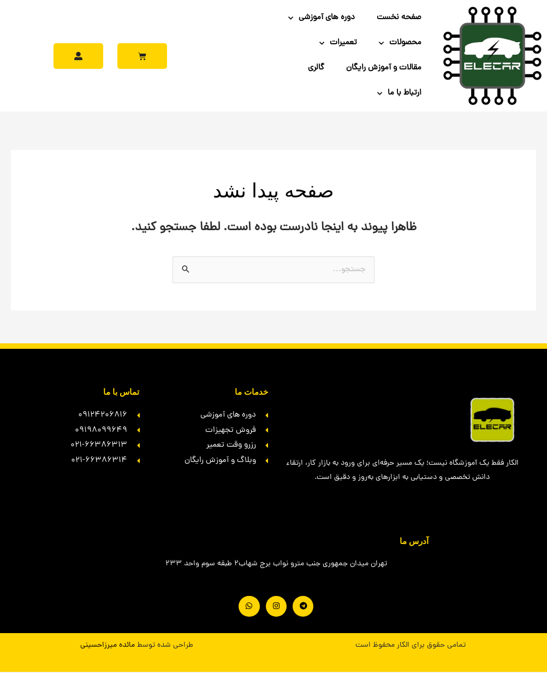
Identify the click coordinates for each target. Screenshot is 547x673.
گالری (316, 68)
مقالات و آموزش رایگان (383, 68)
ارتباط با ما (399, 93)
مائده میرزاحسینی (107, 646)
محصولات (400, 43)
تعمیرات (338, 43)
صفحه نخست (399, 17)
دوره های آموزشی (321, 18)
